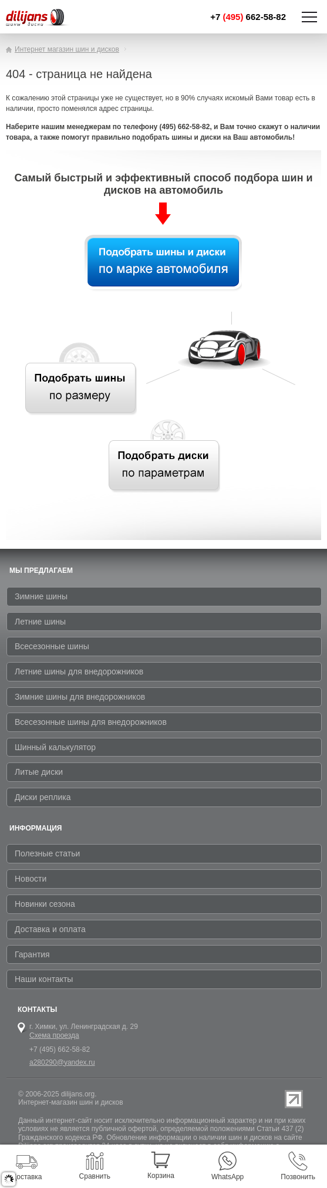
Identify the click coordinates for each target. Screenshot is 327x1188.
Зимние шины (41, 596)
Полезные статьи (47, 853)
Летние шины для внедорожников (79, 671)
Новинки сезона (45, 904)
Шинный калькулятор (55, 747)
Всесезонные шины (52, 646)
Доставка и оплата (50, 929)
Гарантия (32, 954)
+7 (248, 17)
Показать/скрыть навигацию (309, 17)
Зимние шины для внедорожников (80, 696)
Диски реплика (43, 797)
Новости (30, 878)
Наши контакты (44, 979)
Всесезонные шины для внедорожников (91, 722)
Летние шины (40, 621)
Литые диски (39, 772)
